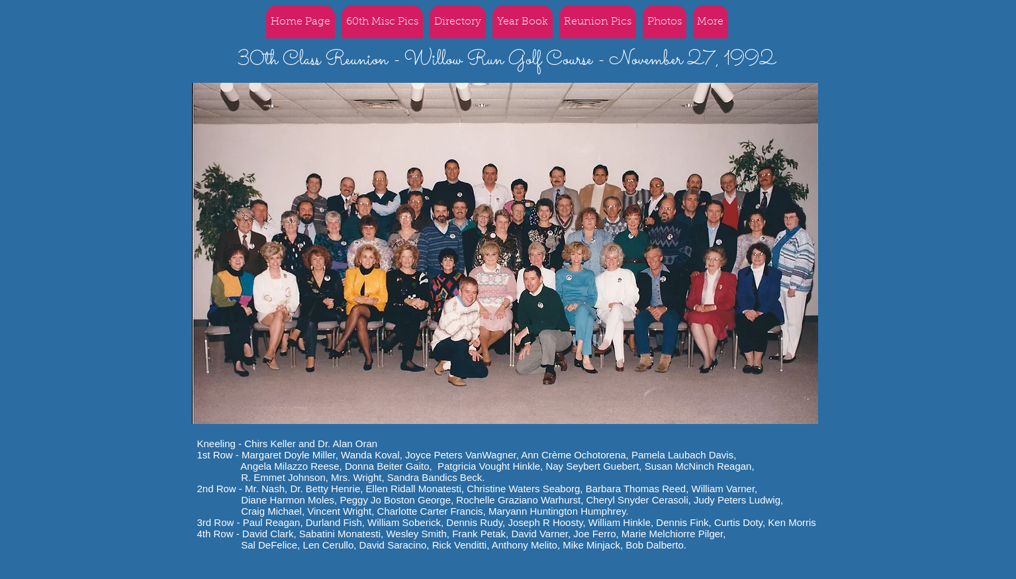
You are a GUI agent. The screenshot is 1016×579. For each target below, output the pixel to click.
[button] (597, 21)
